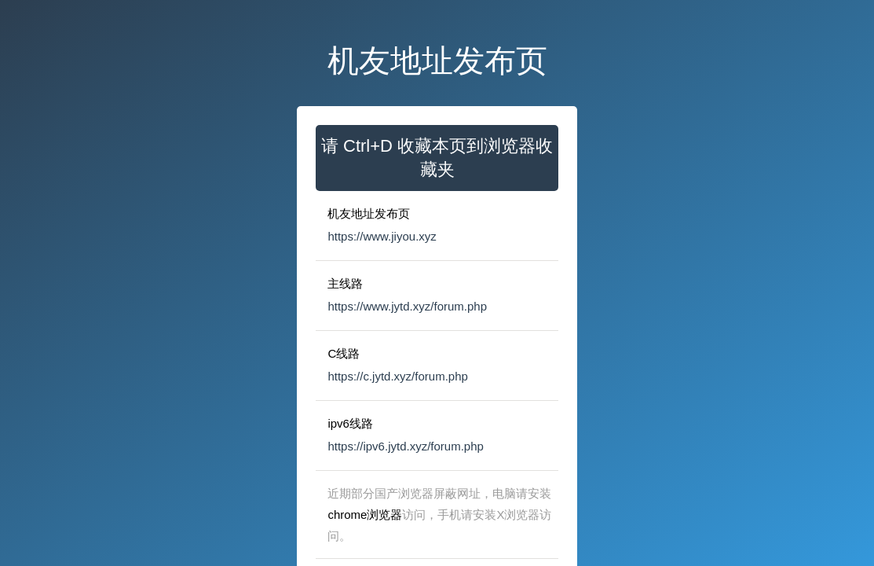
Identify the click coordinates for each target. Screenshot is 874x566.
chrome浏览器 (364, 514)
